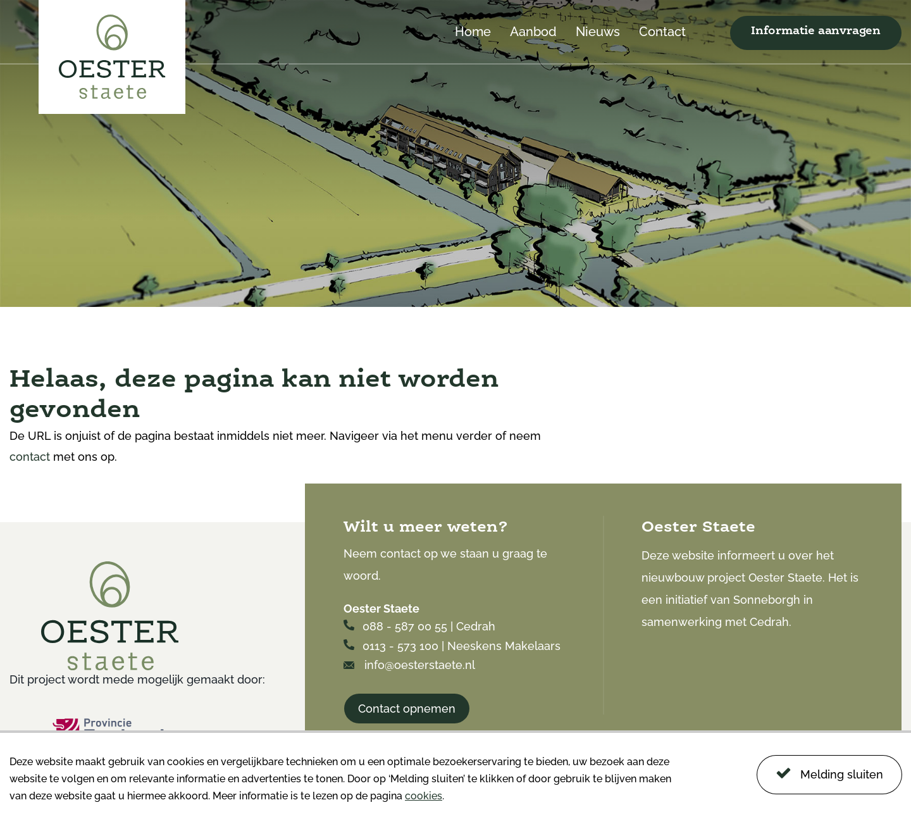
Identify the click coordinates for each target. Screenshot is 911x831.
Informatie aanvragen (816, 31)
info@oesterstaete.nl (409, 665)
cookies (423, 796)
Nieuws (598, 32)
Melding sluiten (829, 773)
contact (29, 456)
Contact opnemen (407, 708)
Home (473, 32)
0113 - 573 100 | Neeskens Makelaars (452, 646)
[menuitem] (472, 44)
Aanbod (533, 32)
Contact (662, 32)
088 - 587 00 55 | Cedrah (419, 626)
